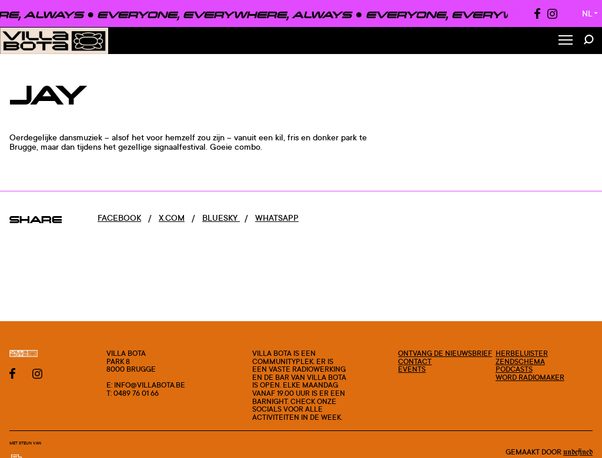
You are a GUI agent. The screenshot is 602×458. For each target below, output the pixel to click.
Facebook (119, 217)
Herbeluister (522, 353)
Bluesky (221, 217)
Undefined (578, 452)
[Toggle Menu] (565, 40)
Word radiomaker (530, 377)
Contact (415, 361)
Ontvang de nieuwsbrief (445, 353)
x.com (172, 217)
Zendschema (520, 361)
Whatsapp (277, 217)
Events (412, 369)
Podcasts (514, 369)
